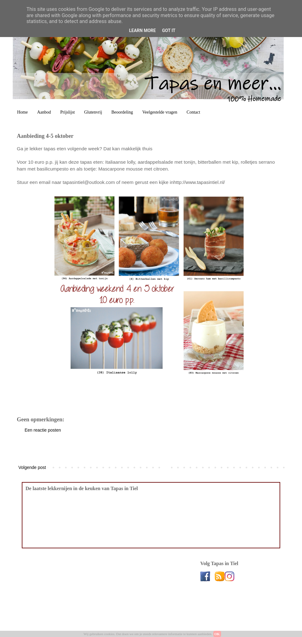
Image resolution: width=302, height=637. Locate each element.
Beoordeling (122, 112)
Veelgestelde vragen (159, 112)
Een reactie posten (43, 430)
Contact (193, 112)
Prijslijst (67, 112)
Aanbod (44, 112)
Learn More (142, 30)
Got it (168, 30)
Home (22, 112)
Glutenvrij (93, 112)
